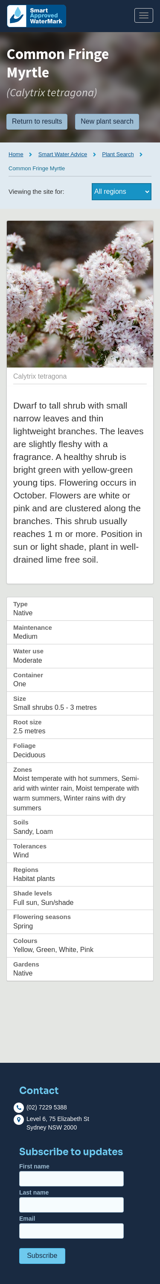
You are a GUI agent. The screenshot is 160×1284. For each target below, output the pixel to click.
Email (71, 1227)
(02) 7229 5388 (46, 1106)
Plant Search (118, 154)
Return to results (37, 121)
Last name (71, 1201)
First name (71, 1174)
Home (16, 154)
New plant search (107, 121)
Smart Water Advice (62, 154)
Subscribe (42, 1255)
